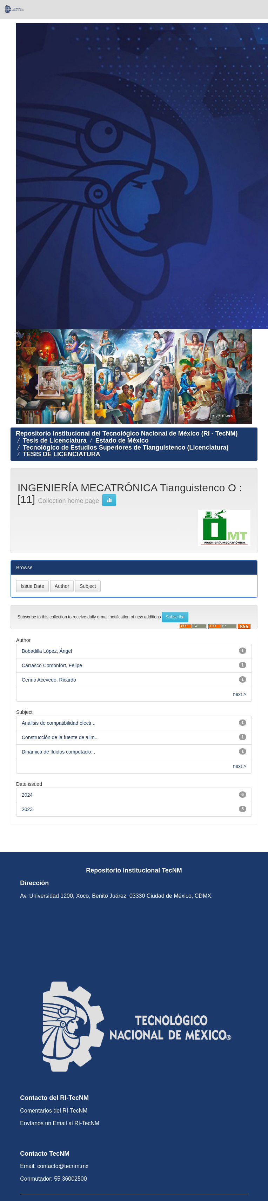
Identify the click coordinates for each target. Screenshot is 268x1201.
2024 (27, 795)
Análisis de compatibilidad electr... (58, 723)
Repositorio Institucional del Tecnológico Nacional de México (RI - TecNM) (126, 433)
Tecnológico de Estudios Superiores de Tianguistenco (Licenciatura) (125, 447)
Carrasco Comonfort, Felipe (52, 665)
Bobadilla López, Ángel (47, 651)
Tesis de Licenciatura (55, 440)
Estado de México (122, 440)
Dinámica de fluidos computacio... (58, 752)
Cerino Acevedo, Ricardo (49, 680)
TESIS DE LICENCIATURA (61, 454)
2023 (27, 809)
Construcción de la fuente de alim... (60, 737)
